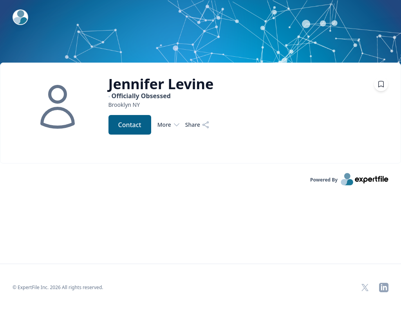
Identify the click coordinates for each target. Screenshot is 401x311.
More (168, 125)
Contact (129, 124)
